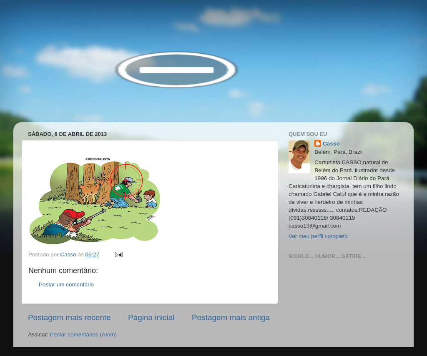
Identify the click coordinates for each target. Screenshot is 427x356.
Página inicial (151, 317)
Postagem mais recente (69, 317)
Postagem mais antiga (231, 317)
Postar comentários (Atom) (83, 334)
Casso (331, 143)
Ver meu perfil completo (318, 236)
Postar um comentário (66, 284)
